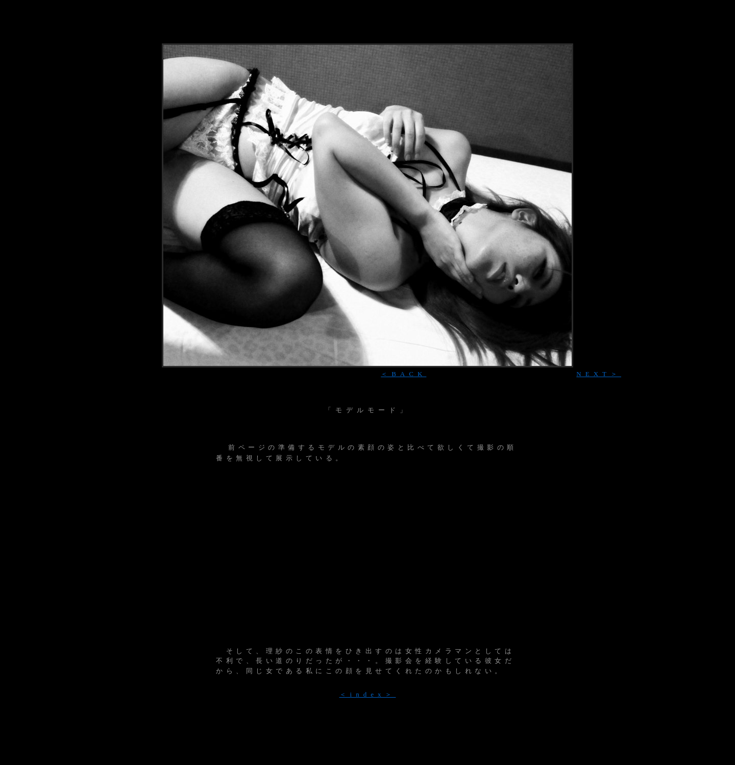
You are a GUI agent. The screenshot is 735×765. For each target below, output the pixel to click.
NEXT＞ (598, 374)
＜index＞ (367, 694)
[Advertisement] (367, 38)
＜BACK (403, 374)
